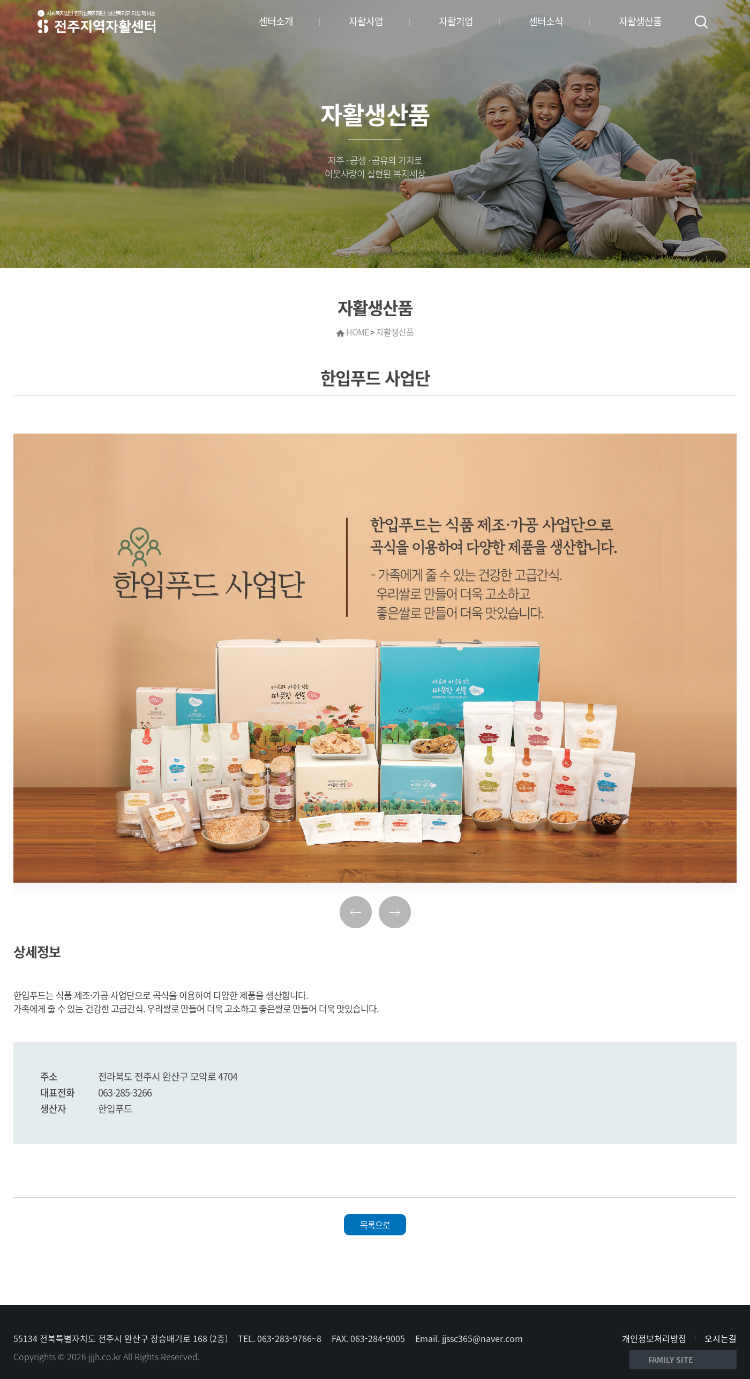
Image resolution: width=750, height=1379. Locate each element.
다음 (395, 912)
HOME (357, 331)
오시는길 (720, 1338)
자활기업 (456, 21)
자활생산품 (640, 21)
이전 (356, 912)
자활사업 (366, 21)
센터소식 (546, 21)
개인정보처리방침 (654, 1338)
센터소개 (276, 21)
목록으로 (375, 1224)
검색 (701, 22)
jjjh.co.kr (104, 1356)
